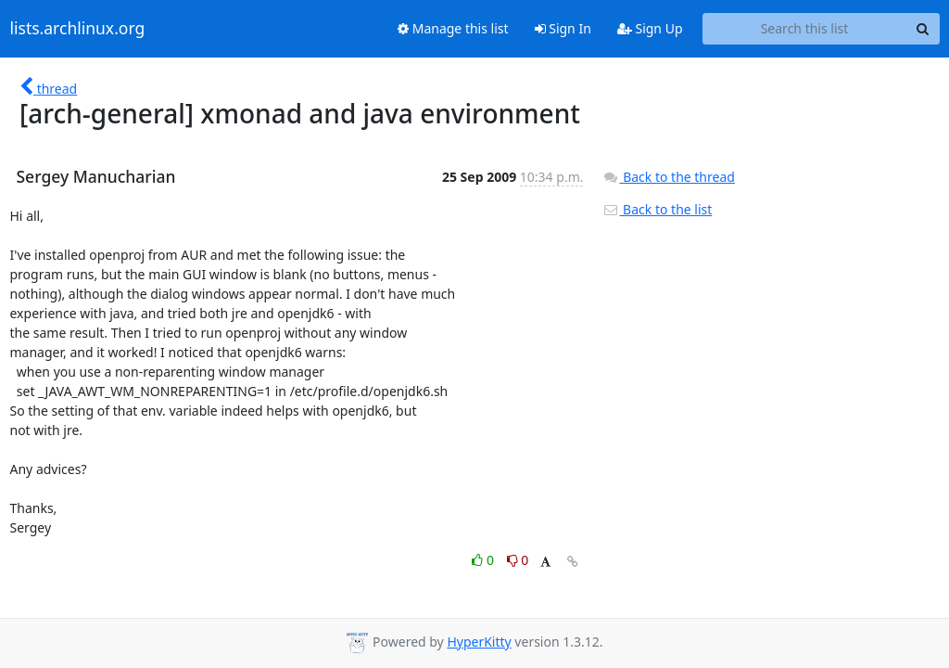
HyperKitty (479, 641)
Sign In (563, 28)
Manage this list (453, 28)
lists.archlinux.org (78, 29)
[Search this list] (804, 29)
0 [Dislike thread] (518, 560)
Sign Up (650, 28)
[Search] (923, 29)
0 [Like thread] (484, 560)
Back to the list (657, 209)
